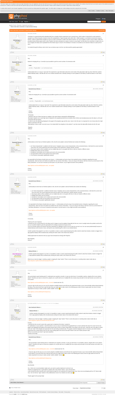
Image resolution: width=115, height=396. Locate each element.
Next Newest (20, 382)
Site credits (61, 392)
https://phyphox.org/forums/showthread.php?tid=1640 (41, 260)
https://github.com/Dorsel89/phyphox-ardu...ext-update (41, 165)
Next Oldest (13, 382)
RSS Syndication (42, 392)
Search (98, 18)
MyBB (15, 394)
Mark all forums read (34, 392)
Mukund (16, 91)
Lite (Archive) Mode (25, 392)
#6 (103, 247)
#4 (103, 135)
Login (21, 21)
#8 (103, 303)
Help (104, 18)
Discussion (19, 25)
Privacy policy (67, 392)
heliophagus (16, 40)
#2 (103, 55)
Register (26, 21)
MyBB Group (24, 394)
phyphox (11, 392)
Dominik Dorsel (16, 62)
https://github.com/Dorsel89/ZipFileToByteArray (39, 291)
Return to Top (17, 392)
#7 (103, 270)
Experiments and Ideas (27, 25)
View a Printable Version (15, 387)
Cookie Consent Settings (52, 392)
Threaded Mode (102, 30)
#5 (103, 177)
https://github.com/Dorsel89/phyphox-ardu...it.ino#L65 (41, 282)
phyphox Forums (12, 25)
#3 (103, 85)
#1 (103, 33)
